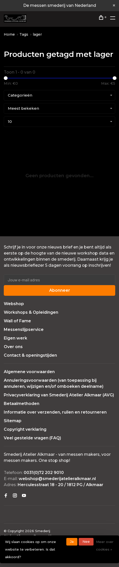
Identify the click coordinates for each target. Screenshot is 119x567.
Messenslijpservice (24, 329)
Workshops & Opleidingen (31, 312)
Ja (72, 541)
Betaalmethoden (21, 403)
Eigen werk (15, 338)
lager (37, 34)
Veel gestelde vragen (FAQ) (32, 438)
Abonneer (59, 290)
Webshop (14, 303)
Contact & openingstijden (30, 355)
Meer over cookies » (104, 545)
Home (9, 34)
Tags (23, 34)
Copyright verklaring (25, 429)
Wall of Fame (17, 321)
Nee (86, 541)
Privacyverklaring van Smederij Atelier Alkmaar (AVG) (59, 395)
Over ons (13, 346)
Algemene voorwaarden (29, 371)
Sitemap (12, 420)
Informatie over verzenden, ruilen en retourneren (55, 412)
